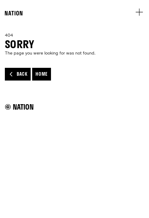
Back (17, 74)
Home (41, 74)
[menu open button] (139, 12)
